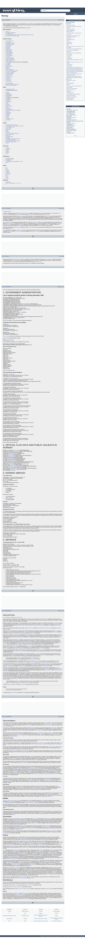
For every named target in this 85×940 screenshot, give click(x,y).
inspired (24, 662)
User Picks (68, 23)
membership (48, 669)
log (67, 128)
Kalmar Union (8, 223)
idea (3, 256)
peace (40, 619)
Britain (18, 842)
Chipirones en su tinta (71, 80)
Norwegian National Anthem (11, 124)
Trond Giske (8, 79)
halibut (32, 802)
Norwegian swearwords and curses (13, 138)
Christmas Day (14, 469)
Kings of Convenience (10, 59)
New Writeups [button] (76, 106)
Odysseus (69, 91)
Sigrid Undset (46, 660)
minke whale (41, 812)
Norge (9, 211)
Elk (10, 801)
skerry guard (38, 730)
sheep (4, 806)
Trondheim (8, 118)
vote (32, 657)
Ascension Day (13, 460)
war (56, 631)
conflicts (27, 619)
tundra (55, 743)
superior (20, 625)
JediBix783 (9, 716)
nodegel (4, 25)
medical (50, 640)
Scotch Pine (33, 743)
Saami (20, 216)
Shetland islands (40, 842)
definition (69, 110)
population (23, 641)
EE (6, 168)
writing (18, 660)
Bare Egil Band (9, 45)
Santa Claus (44, 769)
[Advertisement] (42, 3)
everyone (9, 208)
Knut (57, 218)
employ (17, 625)
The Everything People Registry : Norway (14, 161)
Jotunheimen (8, 99)
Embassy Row (25, 893)
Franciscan (15, 771)
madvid (8, 19)
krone (16, 885)
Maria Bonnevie (9, 66)
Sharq (7, 806)
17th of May (8, 128)
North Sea (8, 108)
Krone (7, 162)
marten (32, 801)
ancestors (23, 684)
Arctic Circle (28, 725)
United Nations (35, 664)
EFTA (9, 231)
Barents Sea (45, 723)
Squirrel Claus (69, 43)
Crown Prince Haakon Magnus (16, 466)
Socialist (14, 317)
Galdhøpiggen (9, 95)
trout (57, 801)
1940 (30, 869)
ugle (7, 177)
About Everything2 (70, 22)
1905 (30, 865)
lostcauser (74, 114)
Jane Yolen (69, 34)
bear (12, 801)
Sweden (40, 213)
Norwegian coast (38, 261)
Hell (7, 97)
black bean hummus (71, 25)
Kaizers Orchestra (9, 57)
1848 (54, 863)
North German (20, 643)
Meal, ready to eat (70, 90)
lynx (29, 800)
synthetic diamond (70, 98)
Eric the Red (29, 843)
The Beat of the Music (71, 95)
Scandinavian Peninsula (24, 213)
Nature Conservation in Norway (40, 918)
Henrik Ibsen (8, 54)
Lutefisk (7, 152)
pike (8, 802)
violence (7, 628)
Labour (14, 297)
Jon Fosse (8, 56)
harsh (35, 640)
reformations (5, 668)
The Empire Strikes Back (17, 886)
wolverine (19, 800)
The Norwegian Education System (13, 34)
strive (11, 684)
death (18, 639)
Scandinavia (48, 794)
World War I (36, 653)
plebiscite (10, 228)
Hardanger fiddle (9, 136)
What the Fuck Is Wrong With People (74, 48)
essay (68, 119)
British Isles (21, 843)
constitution (22, 818)
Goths (47, 216)
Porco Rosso (69, 54)
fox (24, 801)
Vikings (34, 217)
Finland (51, 213)
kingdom (15, 259)
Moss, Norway (9, 106)
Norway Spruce (40, 743)
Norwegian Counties (10, 89)
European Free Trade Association (20, 877)
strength (45, 628)
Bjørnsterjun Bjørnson (31, 660)
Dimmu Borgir (9, 49)
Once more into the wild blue (72, 50)
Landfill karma (69, 64)
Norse (49, 625)
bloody (54, 631)
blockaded (26, 654)
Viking (7, 142)
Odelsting (7, 332)
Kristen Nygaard (9, 61)
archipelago (42, 732)
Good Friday (10, 454)
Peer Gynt (8, 135)
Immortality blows (70, 92)
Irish (41, 624)
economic (58, 667)
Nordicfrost (8, 173)
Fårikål (7, 147)
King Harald (16, 451)
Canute (54, 218)
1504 (68, 45)
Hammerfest (33, 788)
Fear (28, 682)
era (13, 640)
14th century (54, 855)
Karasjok (8, 100)
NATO (7, 665)
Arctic (60, 811)
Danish (36, 223)
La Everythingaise (70, 83)
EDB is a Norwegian (10, 183)
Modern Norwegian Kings (11, 85)
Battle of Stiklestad (21, 633)
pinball (68, 41)
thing (3, 19)
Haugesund (8, 182)
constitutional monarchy (13, 818)
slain (14, 633)
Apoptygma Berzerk (10, 42)
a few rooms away (70, 29)
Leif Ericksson (9, 62)
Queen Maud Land (13, 736)
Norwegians (13, 32)
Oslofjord (32, 767)
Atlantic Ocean (31, 214)
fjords (29, 728)
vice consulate (10, 498)
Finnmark (8, 93)
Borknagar (8, 47)
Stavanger (8, 113)
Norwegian (33, 23)
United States (49, 818)
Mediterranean (57, 624)
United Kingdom (52, 746)
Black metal (8, 129)
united (59, 628)
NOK (8, 566)
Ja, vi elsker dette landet (56, 921)
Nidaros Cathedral (6, 780)
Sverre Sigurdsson (10, 69)
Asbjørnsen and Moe (10, 44)
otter (28, 801)
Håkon (53, 635)
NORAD (8, 506)
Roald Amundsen (36, 773)
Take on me (11, 40)
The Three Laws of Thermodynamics (74, 85)
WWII (23, 674)
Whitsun (10, 462)
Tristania (8, 78)
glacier (17, 787)
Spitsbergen (8, 112)
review (68, 112)
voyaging (31, 624)
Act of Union (41, 648)
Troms (7, 116)
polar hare (14, 800)
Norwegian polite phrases (11, 139)
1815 (19, 863)
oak (36, 742)
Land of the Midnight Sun (8, 726)
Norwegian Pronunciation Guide (12, 35)
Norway (27, 23)
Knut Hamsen (39, 660)
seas (43, 624)
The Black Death (11, 858)
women (18, 657)
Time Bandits (69, 66)
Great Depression (56, 867)
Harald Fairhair (12, 217)
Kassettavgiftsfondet (10, 58)
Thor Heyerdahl (9, 74)
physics (68, 84)
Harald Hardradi (9, 52)
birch (59, 742)
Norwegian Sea (9, 109)
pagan (14, 851)
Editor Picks (69, 79)
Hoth (10, 886)
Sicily (4, 625)
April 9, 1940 (11, 664)
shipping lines (9, 677)
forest (19, 742)
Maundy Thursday (13, 453)
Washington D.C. (15, 893)
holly (6, 743)
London (54, 871)
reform (42, 649)
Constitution (7, 336)
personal (68, 114)
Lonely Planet (25, 898)
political (39, 649)
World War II (19, 230)
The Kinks (69, 38)
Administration (46, 635)
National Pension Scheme (51, 830)
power (13, 634)
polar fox (9, 800)
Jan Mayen (49, 732)
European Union (35, 231)
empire (60, 635)
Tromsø (7, 117)
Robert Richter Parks (71, 30)
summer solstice (48, 725)
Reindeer (5, 800)
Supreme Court (9, 340)
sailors (50, 675)
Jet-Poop (73, 112)
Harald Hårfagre (9, 53)
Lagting (6, 328)
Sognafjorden (59, 756)
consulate (10, 497)
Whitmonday (11, 463)
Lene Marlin (8, 63)
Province (5, 644)
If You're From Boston (71, 129)
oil (51, 762)
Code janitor (69, 42)
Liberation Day (11, 458)
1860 (15, 864)
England (38, 260)
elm (43, 742)
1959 (32, 877)
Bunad (7, 130)
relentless (52, 24)
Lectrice (7, 170)
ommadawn (72, 125)
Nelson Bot (69, 51)
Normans (60, 844)
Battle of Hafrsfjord (47, 259)
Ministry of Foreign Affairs (12, 378)
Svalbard (8, 114)
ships (23, 625)
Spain (57, 780)
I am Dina (8, 132)
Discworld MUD (70, 31)
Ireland (15, 842)
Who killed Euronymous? (11, 141)
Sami (30, 263)
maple (45, 742)
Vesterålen (8, 119)
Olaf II (21, 218)
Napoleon (5, 648)
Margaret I (54, 853)
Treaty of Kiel (7, 224)
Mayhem (8, 67)
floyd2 (7, 169)
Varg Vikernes (9, 81)
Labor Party (23, 825)
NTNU (12, 118)
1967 (4, 831)
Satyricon (8, 68)
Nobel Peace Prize (54, 773)
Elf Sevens (69, 118)
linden (50, 742)
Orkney (30, 842)
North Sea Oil (60, 668)
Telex (4, 481)
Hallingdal (15, 768)
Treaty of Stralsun (6, 643)
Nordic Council (17, 231)
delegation (9, 491)
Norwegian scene (9, 159)
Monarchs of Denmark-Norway (12, 84)
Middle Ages (51, 770)
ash (38, 742)
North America (9, 844)
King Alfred (33, 260)
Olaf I (4, 850)
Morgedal (8, 105)
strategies (41, 625)
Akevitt (7, 150)
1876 (49, 873)
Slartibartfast (9, 909)
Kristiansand (8, 101)
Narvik (7, 107)
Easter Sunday (12, 455)
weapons (27, 625)
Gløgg (7, 151)
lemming (43, 800)
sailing (19, 673)
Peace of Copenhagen (30, 645)
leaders (7, 634)
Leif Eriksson (57, 843)
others (23, 692)
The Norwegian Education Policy (27, 34)
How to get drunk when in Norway (13, 140)
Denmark (5, 222)
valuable (7, 621)
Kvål (7, 102)
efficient (4, 677)
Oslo (7, 110)
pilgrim (38, 780)
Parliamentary (16, 650)
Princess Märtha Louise (18, 468)
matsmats (8, 172)
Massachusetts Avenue (19, 894)
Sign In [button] (76, 14)
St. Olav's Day (11, 467)
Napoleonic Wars (26, 861)
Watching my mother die (71, 96)
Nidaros (44, 779)
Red (67, 81)
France (40, 844)
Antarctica (26, 735)
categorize (18, 23)
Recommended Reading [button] (75, 20)
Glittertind (8, 96)
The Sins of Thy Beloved (11, 71)
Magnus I (34, 853)
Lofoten (7, 103)
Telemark (8, 115)
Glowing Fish (73, 117)
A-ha (7, 40)
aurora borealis (42, 787)
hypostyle (72, 128)
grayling (59, 801)
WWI (19, 674)
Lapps (23, 216)
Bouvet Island (18, 733)
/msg (27, 27)
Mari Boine (8, 65)
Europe (21, 787)
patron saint (20, 853)
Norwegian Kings (9, 83)
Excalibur (69, 109)
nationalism (32, 863)
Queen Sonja (12, 465)
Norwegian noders (9, 158)
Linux (25, 913)
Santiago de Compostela (50, 780)
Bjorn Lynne (8, 46)
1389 (51, 853)
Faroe (34, 842)
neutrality (13, 654)
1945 (54, 872)
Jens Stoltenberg (9, 55)
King (34, 634)
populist (6, 827)
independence (53, 650)
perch (4, 802)
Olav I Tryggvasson (58, 630)
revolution (43, 863)
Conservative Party (46, 826)
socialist (47, 825)
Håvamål (8, 137)
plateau (57, 786)
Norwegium (8, 160)
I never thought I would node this (73, 94)
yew (61, 742)
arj (6, 167)
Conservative (8, 307)
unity (49, 628)
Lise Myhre (8, 64)
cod (29, 802)
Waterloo (43, 861)
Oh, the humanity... (18, 183)
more (75, 135)
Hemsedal (8, 98)
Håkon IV (27, 634)
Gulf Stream (13, 750)
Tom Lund (8, 75)
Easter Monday (12, 456)
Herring (26, 802)
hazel (41, 742)
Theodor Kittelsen (9, 73)
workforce (32, 662)
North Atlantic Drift (24, 750)
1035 (25, 853)
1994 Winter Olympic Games (33, 768)
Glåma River (59, 746)
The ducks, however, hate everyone (74, 33)
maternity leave (6, 832)
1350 (17, 858)
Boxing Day (13, 470)
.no (9, 913)
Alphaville (69, 57)
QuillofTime (8, 610)
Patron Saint (33, 633)
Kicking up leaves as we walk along (74, 52)
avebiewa (73, 133)
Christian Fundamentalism (72, 88)
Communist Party (18, 312)
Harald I (11, 846)
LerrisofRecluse (14, 692)
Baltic (37, 624)
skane (18, 681)
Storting (6, 324)
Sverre (7, 176)
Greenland (17, 636)
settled (19, 623)
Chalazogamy (69, 58)
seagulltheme (75, 110)
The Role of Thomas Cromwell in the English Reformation (74, 75)
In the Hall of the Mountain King (12, 133)
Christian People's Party (29, 827)
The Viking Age (56, 623)
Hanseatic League (23, 762)
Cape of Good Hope (55, 733)
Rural (29, 303)
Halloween (19, 895)
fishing (36, 759)
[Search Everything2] (55, 10)
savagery (33, 619)
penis (25, 921)
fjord (41, 756)
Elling (7, 131)
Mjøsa (38, 747)
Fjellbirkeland (8, 94)
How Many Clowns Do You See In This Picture (75, 122)
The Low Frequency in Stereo (12, 70)
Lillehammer (20, 768)
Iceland (57, 625)
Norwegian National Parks (11, 90)
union (46, 639)
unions (28, 636)
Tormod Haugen (9, 76)
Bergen (7, 92)
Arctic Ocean (12, 733)
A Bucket (69, 131)
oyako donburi (69, 87)
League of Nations (33, 658)
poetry (68, 123)
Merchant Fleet (43, 654)
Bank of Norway (30, 885)
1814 (35, 818)
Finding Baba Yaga (70, 39)
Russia (45, 722)
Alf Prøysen (8, 41)
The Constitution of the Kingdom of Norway (14, 125)
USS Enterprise (70, 99)
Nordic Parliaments (45, 665)
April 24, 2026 (70, 127)
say (7, 174)
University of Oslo (12, 110)
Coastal (24, 303)
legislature (19, 820)
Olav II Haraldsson (26, 631)
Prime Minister (11, 374)
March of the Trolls (10, 134)
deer (23, 801)
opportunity (20, 668)
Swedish (30, 227)
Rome (56, 727)
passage (26, 643)
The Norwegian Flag (10, 127)
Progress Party (18, 827)
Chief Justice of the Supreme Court (10, 343)
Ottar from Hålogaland (15, 260)
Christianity (10, 631)
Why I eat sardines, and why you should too (40, 916)
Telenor (56, 913)
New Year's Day (16, 450)
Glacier (32, 756)
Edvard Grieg (8, 50)
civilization (45, 619)
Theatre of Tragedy (10, 72)
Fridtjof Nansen (9, 51)
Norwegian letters (9, 33)
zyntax (7, 178)
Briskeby (8, 48)
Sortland (8, 111)
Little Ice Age (39, 855)
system (21, 650)
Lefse (7, 153)
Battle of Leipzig (18, 648)
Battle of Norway (25, 911)
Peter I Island (19, 735)
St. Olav (48, 779)
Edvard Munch (45, 773)
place (3, 208)
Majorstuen (18, 110)
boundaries (56, 645)
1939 (25, 868)
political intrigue (15, 645)
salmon (53, 801)
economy (56, 654)
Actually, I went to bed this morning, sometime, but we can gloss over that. (74, 77)
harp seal (53, 811)
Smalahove (8, 149)
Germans (29, 641)
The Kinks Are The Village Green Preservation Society (73, 36)
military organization (35, 625)
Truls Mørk (8, 80)
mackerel (36, 802)
